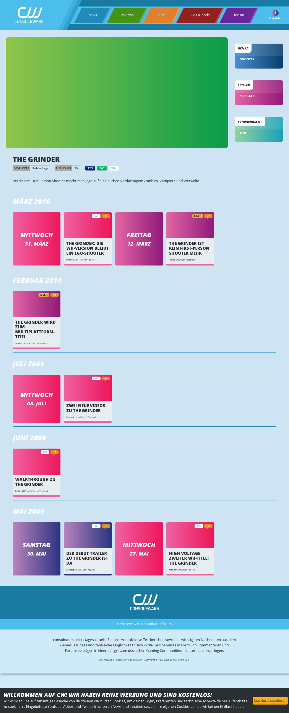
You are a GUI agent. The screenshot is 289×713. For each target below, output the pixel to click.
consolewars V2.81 (180, 665)
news (93, 15)
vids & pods (200, 15)
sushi (162, 15)
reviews (127, 15)
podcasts (154, 629)
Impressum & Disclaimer (128, 665)
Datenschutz (105, 665)
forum (239, 15)
